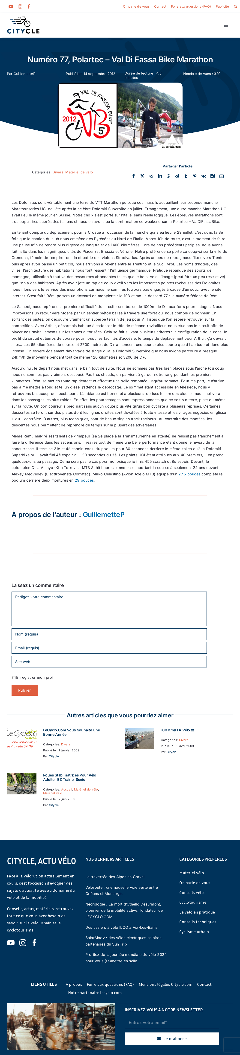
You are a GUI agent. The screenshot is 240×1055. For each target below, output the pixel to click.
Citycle (54, 756)
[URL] (109, 661)
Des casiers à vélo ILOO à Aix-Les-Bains (121, 927)
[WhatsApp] (169, 176)
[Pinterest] (194, 176)
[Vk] (203, 176)
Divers (57, 172)
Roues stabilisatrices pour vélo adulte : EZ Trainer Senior (69, 777)
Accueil (66, 789)
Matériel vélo (52, 793)
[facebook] (29, 6)
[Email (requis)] (109, 648)
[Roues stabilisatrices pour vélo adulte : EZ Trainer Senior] (21, 776)
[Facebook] (133, 176)
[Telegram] (177, 176)
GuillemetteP (25, 74)
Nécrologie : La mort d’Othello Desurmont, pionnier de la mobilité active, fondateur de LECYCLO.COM (124, 910)
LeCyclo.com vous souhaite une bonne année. (71, 732)
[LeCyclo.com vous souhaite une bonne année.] (21, 731)
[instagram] (20, 6)
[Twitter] (142, 176)
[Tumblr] (186, 176)
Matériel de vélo (79, 172)
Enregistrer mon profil (35, 677)
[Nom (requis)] (109, 634)
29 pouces (84, 480)
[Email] (221, 176)
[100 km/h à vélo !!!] (139, 731)
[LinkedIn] (160, 176)
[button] (235, 6)
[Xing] (212, 176)
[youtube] (11, 6)
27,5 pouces (189, 474)
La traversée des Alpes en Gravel (115, 876)
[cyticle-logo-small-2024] (23, 18)
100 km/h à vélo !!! (177, 730)
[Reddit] (151, 176)
